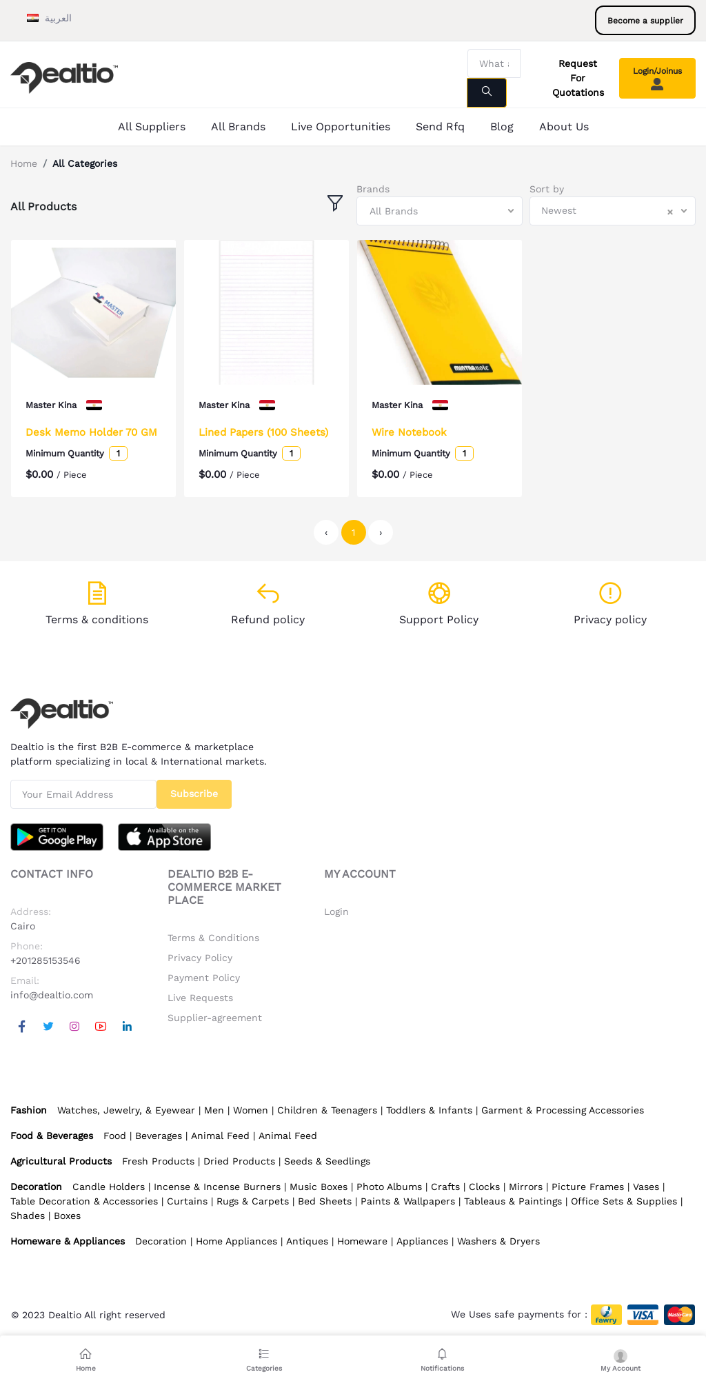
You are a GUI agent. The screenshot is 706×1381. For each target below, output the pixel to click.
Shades (27, 1215)
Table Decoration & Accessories (84, 1201)
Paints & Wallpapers (408, 1201)
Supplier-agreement (215, 1017)
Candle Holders (108, 1186)
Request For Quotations (578, 78)
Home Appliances (236, 1241)
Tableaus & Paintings (513, 1201)
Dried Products (239, 1161)
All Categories (84, 163)
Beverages (158, 1135)
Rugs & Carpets (252, 1201)
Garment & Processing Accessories (562, 1110)
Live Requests (200, 997)
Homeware (362, 1241)
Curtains (187, 1201)
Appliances (422, 1241)
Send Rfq (440, 126)
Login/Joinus (657, 78)
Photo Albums (389, 1186)
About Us (564, 126)
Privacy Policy (200, 957)
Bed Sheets (325, 1201)
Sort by (547, 188)
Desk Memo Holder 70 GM (91, 432)
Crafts (445, 1186)
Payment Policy (204, 977)
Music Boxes (318, 1186)
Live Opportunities (340, 126)
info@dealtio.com (51, 994)
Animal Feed (220, 1135)
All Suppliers (151, 126)
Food (114, 1135)
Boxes (67, 1215)
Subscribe (194, 793)
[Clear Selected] (670, 210)
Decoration (161, 1241)
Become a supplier (645, 21)
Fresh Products (158, 1161)
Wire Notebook (409, 432)
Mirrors (526, 1186)
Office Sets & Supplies (624, 1201)
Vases (646, 1186)
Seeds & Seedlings (327, 1161)
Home (23, 163)
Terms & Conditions (213, 937)
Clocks (484, 1186)
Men (214, 1110)
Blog (502, 126)
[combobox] (439, 210)
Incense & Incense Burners (217, 1186)
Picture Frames (588, 1186)
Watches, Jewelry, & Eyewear (126, 1110)
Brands (373, 188)
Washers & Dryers (498, 1241)
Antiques (307, 1241)
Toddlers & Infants (429, 1110)
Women (250, 1110)
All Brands (238, 126)
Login (336, 911)
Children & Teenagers (327, 1110)
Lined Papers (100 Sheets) (263, 432)
